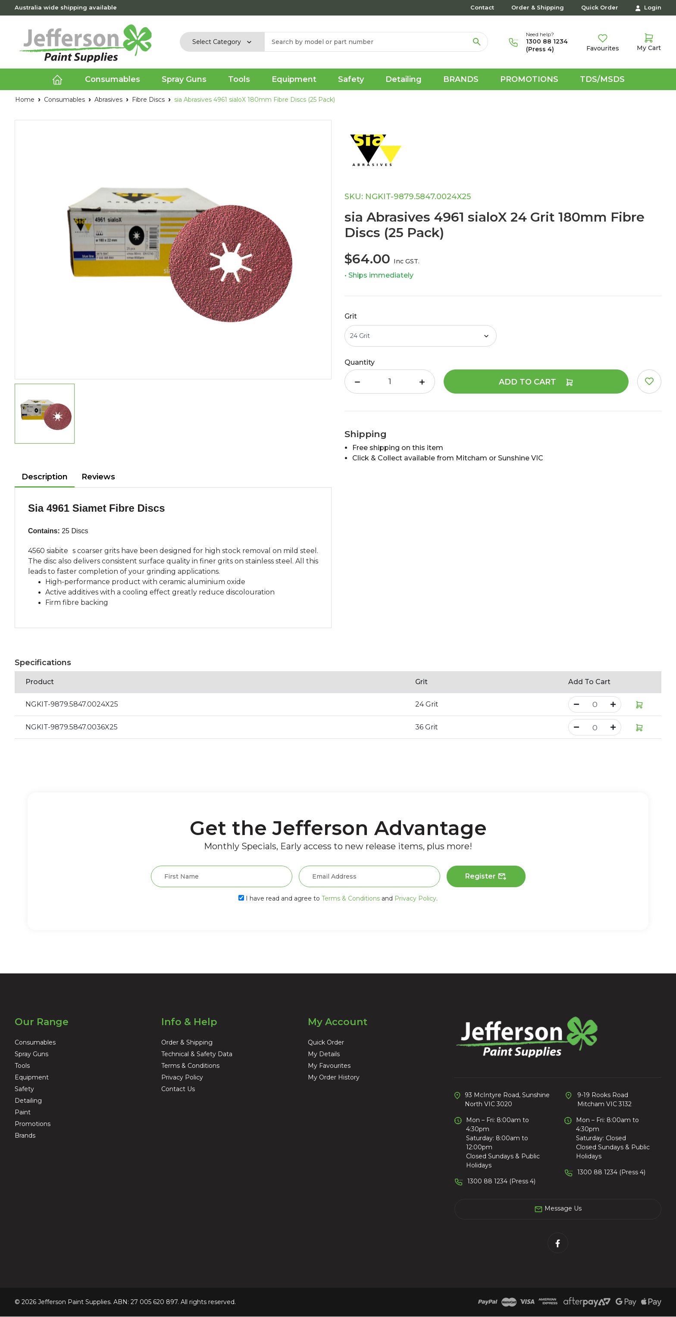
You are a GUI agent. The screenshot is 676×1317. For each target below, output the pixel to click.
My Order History (334, 1077)
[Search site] (477, 41)
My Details (324, 1054)
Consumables (35, 1042)
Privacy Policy (415, 898)
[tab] (45, 477)
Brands (461, 79)
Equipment (32, 1077)
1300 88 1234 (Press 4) (547, 45)
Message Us (558, 1208)
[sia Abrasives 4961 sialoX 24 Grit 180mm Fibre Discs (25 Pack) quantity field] (389, 381)
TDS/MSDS (602, 79)
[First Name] (221, 876)
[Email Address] (369, 876)
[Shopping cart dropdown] (648, 42)
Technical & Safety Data (196, 1054)
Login (648, 7)
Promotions (529, 79)
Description (45, 477)
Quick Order (599, 7)
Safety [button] (351, 79)
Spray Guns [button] (184, 79)
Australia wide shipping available (66, 7)
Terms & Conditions (351, 898)
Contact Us (178, 1089)
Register (486, 877)
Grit (350, 316)
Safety (24, 1089)
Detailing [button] (403, 79)
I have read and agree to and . (338, 898)
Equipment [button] (294, 79)
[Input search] (365, 41)
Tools (22, 1066)
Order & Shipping (537, 7)
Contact (482, 7)
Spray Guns (31, 1054)
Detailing (28, 1100)
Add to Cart (536, 382)
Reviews (98, 477)
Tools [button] (239, 79)
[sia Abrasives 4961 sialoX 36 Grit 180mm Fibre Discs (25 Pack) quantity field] (594, 727)
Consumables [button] (112, 79)
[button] (649, 381)
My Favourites (329, 1066)
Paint (23, 1112)
